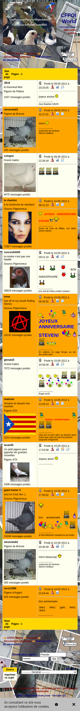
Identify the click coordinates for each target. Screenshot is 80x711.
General (32, 53)
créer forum (10, 688)
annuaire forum (51, 688)
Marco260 (70, 30)
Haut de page (7, 623)
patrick (72, 33)
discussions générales (17, 56)
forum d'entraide (29, 688)
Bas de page (7, 74)
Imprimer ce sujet (9, 676)
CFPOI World (15, 53)
